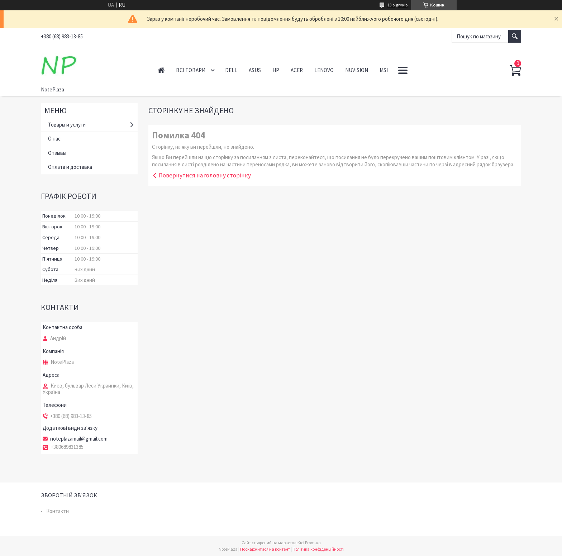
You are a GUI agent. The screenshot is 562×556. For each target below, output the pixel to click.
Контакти (57, 511)
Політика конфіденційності (318, 549)
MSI (384, 70)
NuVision (356, 70)
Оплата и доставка (70, 166)
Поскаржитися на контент (265, 549)
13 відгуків (397, 5)
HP (275, 70)
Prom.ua (313, 542)
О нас (54, 138)
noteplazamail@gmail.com (79, 439)
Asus (255, 70)
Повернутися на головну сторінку (205, 175)
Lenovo (324, 70)
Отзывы (57, 152)
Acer (297, 70)
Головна (161, 70)
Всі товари (190, 70)
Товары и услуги (67, 124)
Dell (231, 70)
